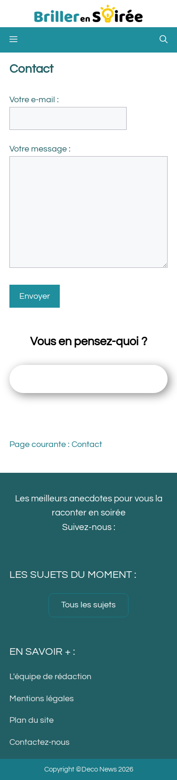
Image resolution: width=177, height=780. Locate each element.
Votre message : (40, 148)
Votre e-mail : (34, 99)
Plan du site (31, 720)
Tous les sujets (88, 604)
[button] (163, 40)
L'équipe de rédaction (50, 676)
